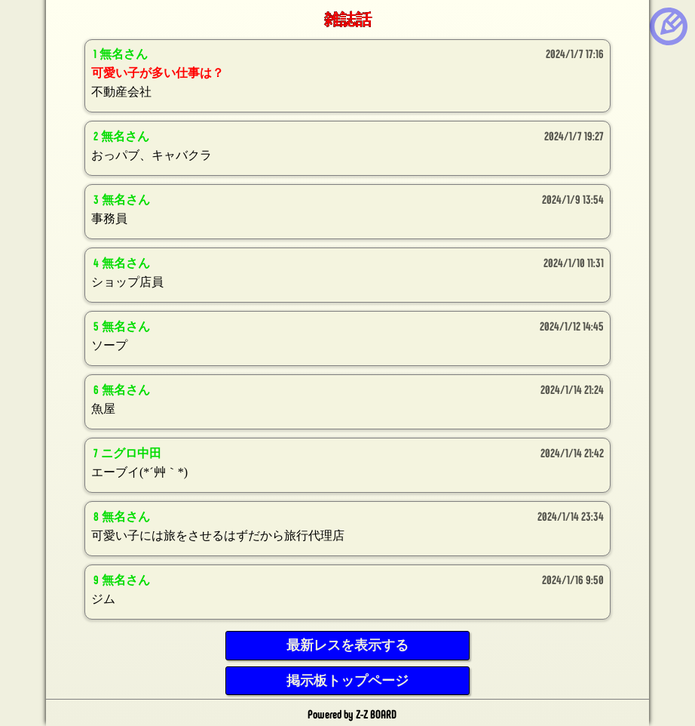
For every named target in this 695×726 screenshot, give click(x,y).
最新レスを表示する (347, 645)
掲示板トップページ (347, 680)
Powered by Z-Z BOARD (352, 713)
